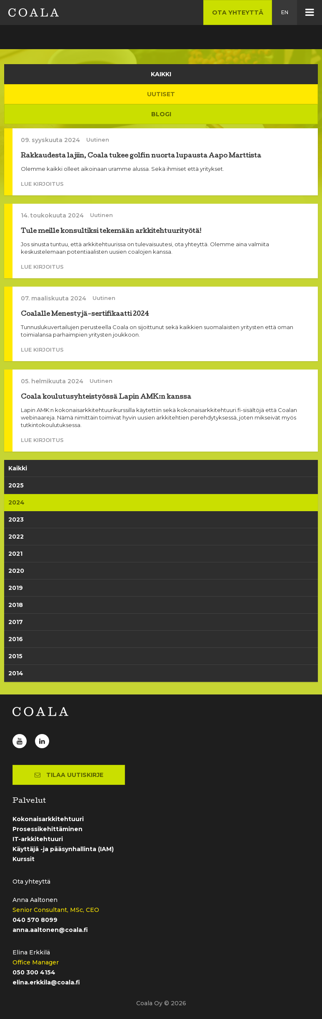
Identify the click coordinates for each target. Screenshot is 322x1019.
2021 (15, 553)
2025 (16, 485)
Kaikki (17, 468)
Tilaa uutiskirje (69, 775)
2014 (15, 673)
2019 (15, 588)
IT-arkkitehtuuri (37, 839)
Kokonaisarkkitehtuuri (48, 819)
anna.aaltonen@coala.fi (50, 930)
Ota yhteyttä (237, 12)
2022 (16, 536)
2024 (16, 502)
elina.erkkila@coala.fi (46, 982)
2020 (16, 570)
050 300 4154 (33, 972)
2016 (15, 639)
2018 (15, 605)
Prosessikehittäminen (47, 829)
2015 (15, 656)
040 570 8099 (34, 920)
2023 (16, 519)
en (284, 12)
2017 (15, 622)
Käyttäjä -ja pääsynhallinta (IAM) (63, 849)
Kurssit (23, 859)
